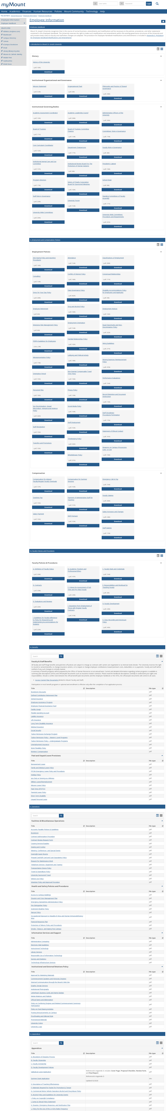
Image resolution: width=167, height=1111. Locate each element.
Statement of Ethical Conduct (113, 431)
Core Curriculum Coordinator (43, 145)
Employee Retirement (40, 309)
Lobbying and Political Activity (78, 355)
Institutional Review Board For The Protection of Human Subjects (80, 165)
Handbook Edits (35, 990)
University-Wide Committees (43, 212)
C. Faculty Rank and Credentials (113, 569)
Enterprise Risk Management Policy (45, 325)
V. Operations (35, 763)
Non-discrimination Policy (27, 1104)
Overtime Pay (38, 498)
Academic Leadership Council (78, 113)
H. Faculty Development (111, 604)
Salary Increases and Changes (113, 512)
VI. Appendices (35, 934)
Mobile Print (6, 58)
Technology (92, 11)
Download (54, 72)
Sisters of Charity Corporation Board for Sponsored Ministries (79, 183)
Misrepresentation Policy (41, 357)
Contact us (46, 1104)
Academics (14, 11)
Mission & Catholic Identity (11, 54)
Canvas (4, 41)
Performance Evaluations (111, 378)
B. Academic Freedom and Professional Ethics (77, 570)
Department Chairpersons (77, 147)
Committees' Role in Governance (114, 131)
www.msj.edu (8, 1104)
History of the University (41, 62)
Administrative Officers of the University (113, 114)
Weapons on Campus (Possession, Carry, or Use (115, 448)
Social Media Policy (74, 406)
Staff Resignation (39, 427)
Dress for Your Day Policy (42, 292)
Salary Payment (38, 514)
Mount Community (74, 11)
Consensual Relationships (111, 274)
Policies (58, 11)
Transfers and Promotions (42, 443)
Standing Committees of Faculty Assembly (114, 197)
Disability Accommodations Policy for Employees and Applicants (114, 291)
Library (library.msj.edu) (10, 51)
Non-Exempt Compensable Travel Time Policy (80, 372)
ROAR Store (6, 64)
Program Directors (39, 180)
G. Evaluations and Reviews (42, 601)
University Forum (74, 200)
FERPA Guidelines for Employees (44, 341)
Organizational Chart (75, 86)
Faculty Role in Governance (112, 147)
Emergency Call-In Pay (110, 479)
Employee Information (30, 16)
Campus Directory (8, 38)
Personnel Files (38, 390)
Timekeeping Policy (74, 439)
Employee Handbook (45, 16)
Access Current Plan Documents (46, 680)
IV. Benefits (34, 647)
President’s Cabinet (109, 164)
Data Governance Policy (76, 290)
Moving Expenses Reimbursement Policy (114, 361)
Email (4, 48)
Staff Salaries (107, 528)
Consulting (36, 276)
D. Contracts (37, 585)
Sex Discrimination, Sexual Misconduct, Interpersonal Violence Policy (45, 408)
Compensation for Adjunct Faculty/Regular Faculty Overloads (45, 480)
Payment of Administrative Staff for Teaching (80, 499)
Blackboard (6, 35)
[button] (61, 656)
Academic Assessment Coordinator (45, 113)
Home (4, 11)
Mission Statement (39, 86)
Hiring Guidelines (108, 343)
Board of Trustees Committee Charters (78, 130)
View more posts (37, 1091)
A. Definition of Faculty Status (43, 569)
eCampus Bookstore (9, 44)
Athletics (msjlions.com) (10, 31)
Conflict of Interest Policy (76, 274)
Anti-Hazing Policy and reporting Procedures (44, 259)
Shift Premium (73, 516)
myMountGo (6, 61)
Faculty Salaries (108, 495)
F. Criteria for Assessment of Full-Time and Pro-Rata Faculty (79, 588)
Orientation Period (39, 374)
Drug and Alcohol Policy (76, 306)
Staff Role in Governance (41, 196)
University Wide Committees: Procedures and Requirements (113, 216)
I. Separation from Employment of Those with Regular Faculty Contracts (80, 608)
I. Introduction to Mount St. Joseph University (46, 44)
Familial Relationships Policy (77, 339)
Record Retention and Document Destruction (114, 395)
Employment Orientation (76, 323)
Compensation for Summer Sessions (77, 480)
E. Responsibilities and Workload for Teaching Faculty (115, 586)
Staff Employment (74, 422)
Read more (35, 1010)
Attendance (72, 258)
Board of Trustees (39, 129)
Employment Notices (110, 309)
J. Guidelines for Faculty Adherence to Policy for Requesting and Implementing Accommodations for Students (45, 621)
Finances (26, 11)
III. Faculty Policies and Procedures (42, 551)
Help (102, 11)
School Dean (107, 180)
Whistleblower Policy (75, 455)
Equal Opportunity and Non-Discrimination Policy (112, 326)
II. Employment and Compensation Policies (45, 240)
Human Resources (42, 11)
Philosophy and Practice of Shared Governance (115, 87)
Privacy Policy (72, 390)
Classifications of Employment (113, 258)
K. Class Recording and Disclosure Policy (114, 621)
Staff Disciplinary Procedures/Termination (111, 414)
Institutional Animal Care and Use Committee (44, 162)
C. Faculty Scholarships (43, 1035)
